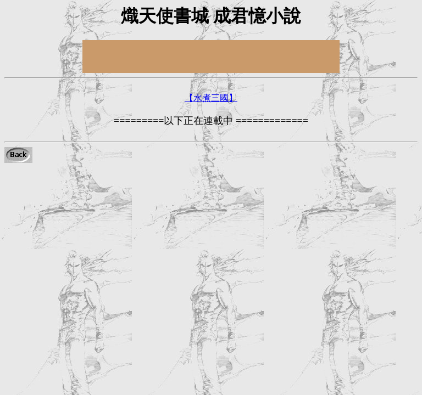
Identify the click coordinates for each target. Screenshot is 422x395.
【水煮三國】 (211, 98)
